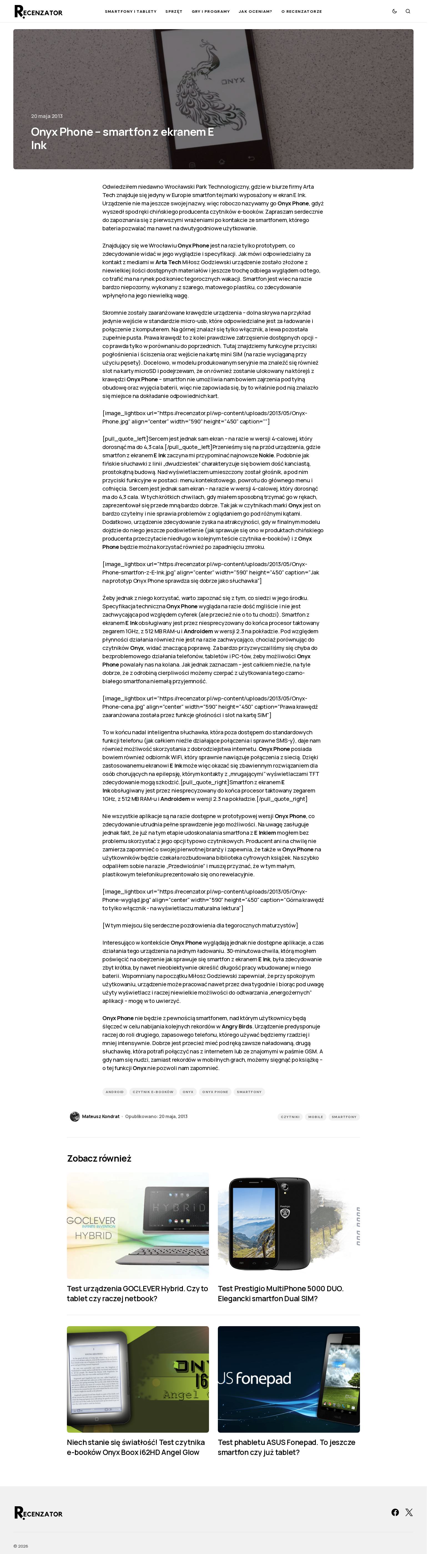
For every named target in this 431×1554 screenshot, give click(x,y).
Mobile (315, 1117)
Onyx (188, 1092)
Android (115, 1092)
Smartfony (344, 1117)
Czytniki (290, 1117)
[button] (394, 11)
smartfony (249, 1092)
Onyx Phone (215, 1092)
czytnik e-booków (153, 1092)
